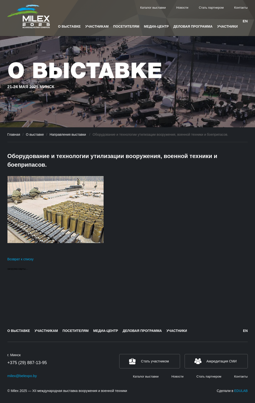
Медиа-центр (156, 26)
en (245, 21)
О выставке (69, 26)
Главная (13, 134)
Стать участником (155, 361)
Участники (227, 26)
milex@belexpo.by (22, 376)
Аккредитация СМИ (221, 361)
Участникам (97, 26)
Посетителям (126, 26)
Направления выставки (68, 134)
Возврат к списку (20, 259)
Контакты (241, 7)
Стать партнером (211, 7)
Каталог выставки (153, 7)
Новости (182, 7)
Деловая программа (192, 26)
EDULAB (241, 391)
